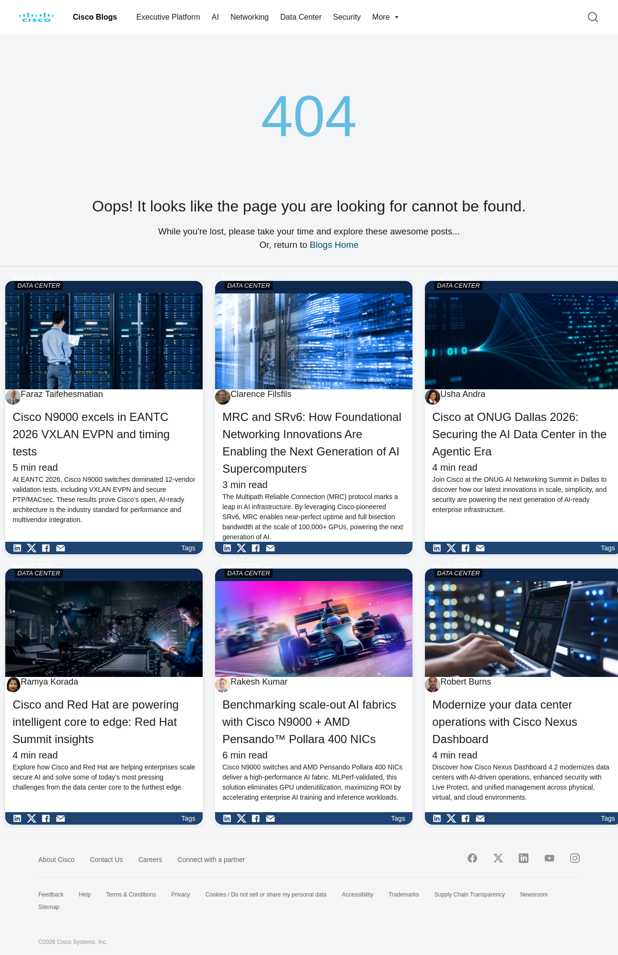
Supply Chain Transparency (470, 894)
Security (347, 17)
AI (215, 17)
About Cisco (56, 859)
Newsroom (534, 894)
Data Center (300, 17)
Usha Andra (462, 394)
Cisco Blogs (95, 17)
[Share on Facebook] (48, 548)
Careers (150, 859)
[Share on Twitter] (34, 548)
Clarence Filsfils (260, 394)
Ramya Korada (49, 682)
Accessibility (357, 894)
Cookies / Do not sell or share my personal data (266, 894)
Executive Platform (168, 17)
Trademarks (404, 894)
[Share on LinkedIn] (19, 548)
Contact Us (106, 859)
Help (85, 894)
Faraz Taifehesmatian (62, 394)
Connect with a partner (211, 859)
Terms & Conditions (131, 894)
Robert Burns (465, 682)
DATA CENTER (38, 285)
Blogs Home (334, 245)
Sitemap (48, 907)
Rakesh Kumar (258, 682)
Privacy (180, 894)
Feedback (51, 894)
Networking (249, 17)
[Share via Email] (63, 548)
